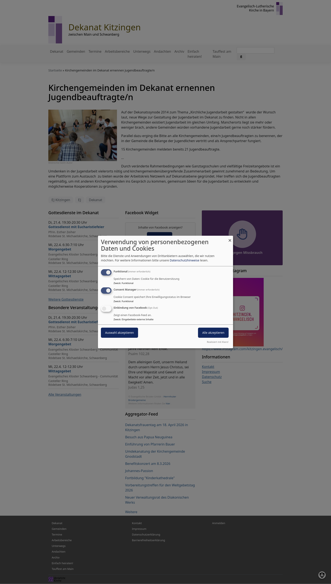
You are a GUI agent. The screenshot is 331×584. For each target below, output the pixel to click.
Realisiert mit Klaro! (217, 341)
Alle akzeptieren (213, 333)
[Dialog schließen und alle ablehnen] (230, 238)
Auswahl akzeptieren (119, 333)
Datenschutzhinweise (184, 260)
